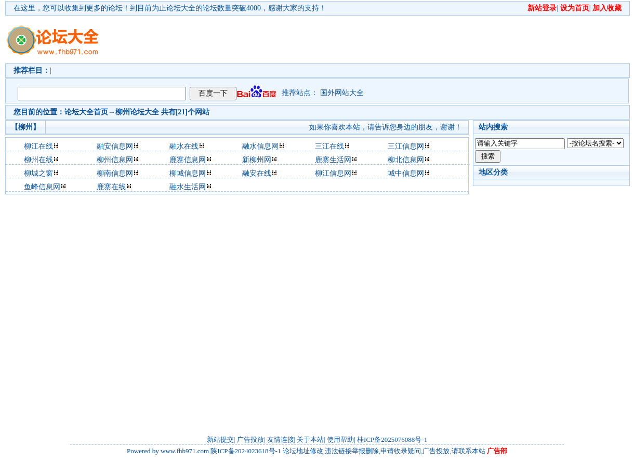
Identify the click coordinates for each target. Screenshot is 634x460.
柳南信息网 (115, 173)
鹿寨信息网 (187, 160)
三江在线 (329, 146)
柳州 (122, 112)
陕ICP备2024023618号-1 (245, 451)
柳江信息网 (333, 173)
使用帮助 (340, 439)
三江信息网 (406, 146)
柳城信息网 (187, 173)
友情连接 (280, 439)
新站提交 (220, 439)
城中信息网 (406, 173)
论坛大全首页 (86, 112)
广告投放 (250, 439)
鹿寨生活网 (333, 160)
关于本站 (310, 439)
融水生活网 (187, 187)
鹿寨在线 (111, 187)
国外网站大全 (342, 93)
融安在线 (256, 173)
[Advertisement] (160, 48)
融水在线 (184, 146)
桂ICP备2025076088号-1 (392, 439)
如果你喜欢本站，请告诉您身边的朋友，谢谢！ (385, 127)
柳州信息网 (115, 160)
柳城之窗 (38, 173)
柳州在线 (38, 160)
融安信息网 (115, 146)
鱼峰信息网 (42, 187)
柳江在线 (38, 146)
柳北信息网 (406, 160)
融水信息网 (260, 146)
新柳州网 (256, 160)
